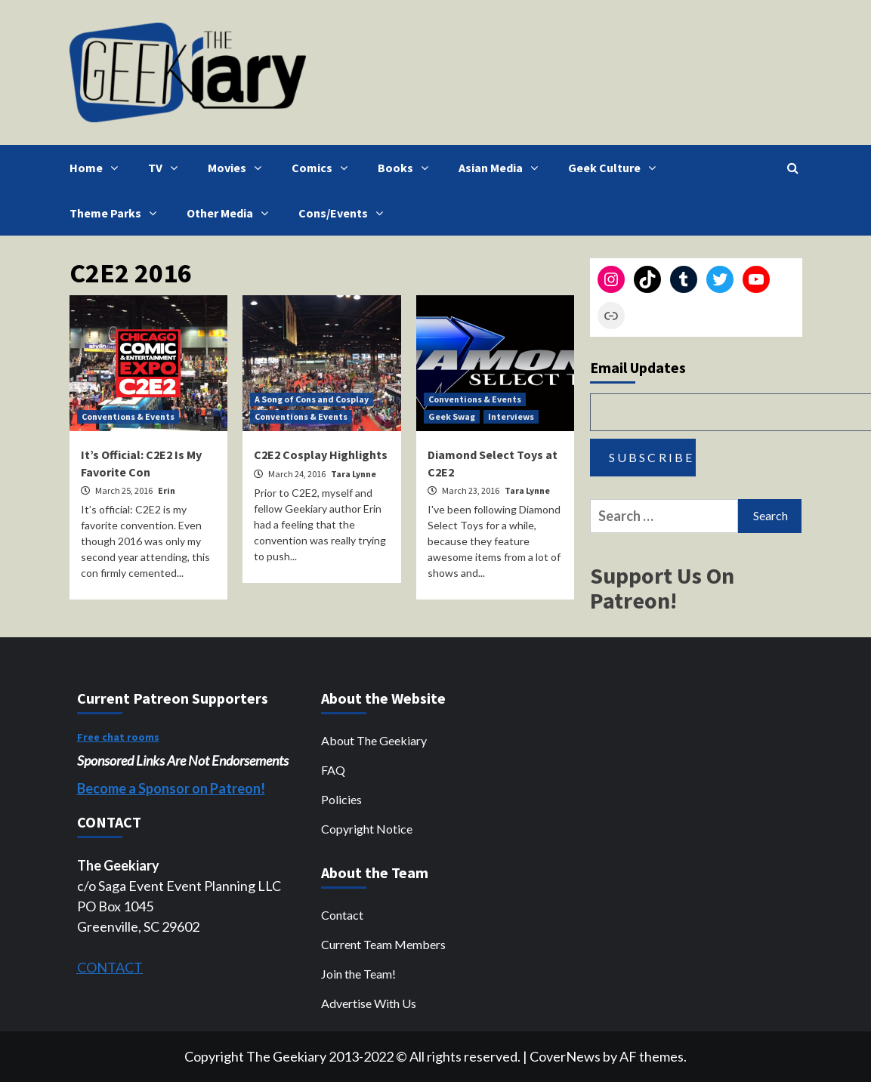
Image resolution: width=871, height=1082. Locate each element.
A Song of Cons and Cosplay (312, 399)
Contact (342, 915)
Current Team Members (383, 944)
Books (407, 167)
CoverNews (565, 1056)
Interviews (511, 416)
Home (97, 167)
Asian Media (502, 167)
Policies (341, 799)
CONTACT (110, 967)
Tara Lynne (353, 473)
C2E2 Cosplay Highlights (321, 454)
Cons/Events (344, 212)
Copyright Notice (366, 829)
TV (166, 167)
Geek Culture (615, 167)
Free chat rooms (118, 737)
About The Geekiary (374, 740)
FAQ (333, 770)
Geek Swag (451, 416)
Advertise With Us (368, 1003)
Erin (166, 490)
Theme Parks (116, 212)
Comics (323, 167)
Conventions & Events (128, 416)
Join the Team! (358, 973)
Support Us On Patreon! (662, 588)
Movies (238, 167)
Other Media (231, 212)
